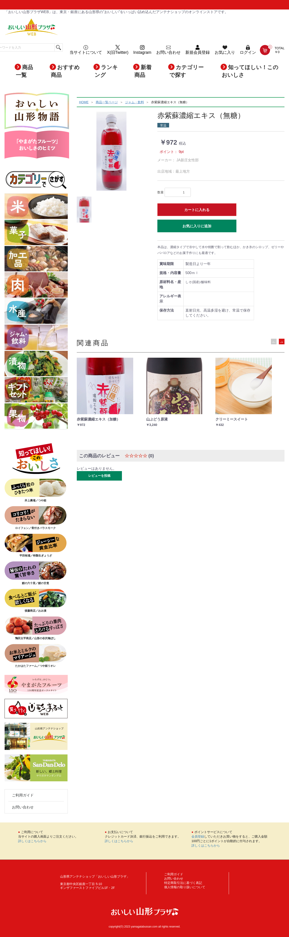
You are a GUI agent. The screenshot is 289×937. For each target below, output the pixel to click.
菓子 (36, 233)
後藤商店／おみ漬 (35, 600)
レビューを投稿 (99, 475)
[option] (111, 151)
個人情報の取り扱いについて (184, 887)
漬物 (36, 364)
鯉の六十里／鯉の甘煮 (35, 573)
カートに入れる (197, 210)
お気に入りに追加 (196, 226)
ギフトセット (36, 390)
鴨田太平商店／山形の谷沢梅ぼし (35, 628)
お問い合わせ (23, 807)
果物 (36, 416)
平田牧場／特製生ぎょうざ (36, 545)
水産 (36, 311)
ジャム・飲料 (36, 338)
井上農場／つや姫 (35, 490)
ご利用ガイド (23, 795)
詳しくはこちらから (32, 841)
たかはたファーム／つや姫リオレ (35, 655)
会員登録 (197, 836)
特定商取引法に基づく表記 (183, 883)
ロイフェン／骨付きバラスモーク (35, 518)
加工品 (36, 259)
